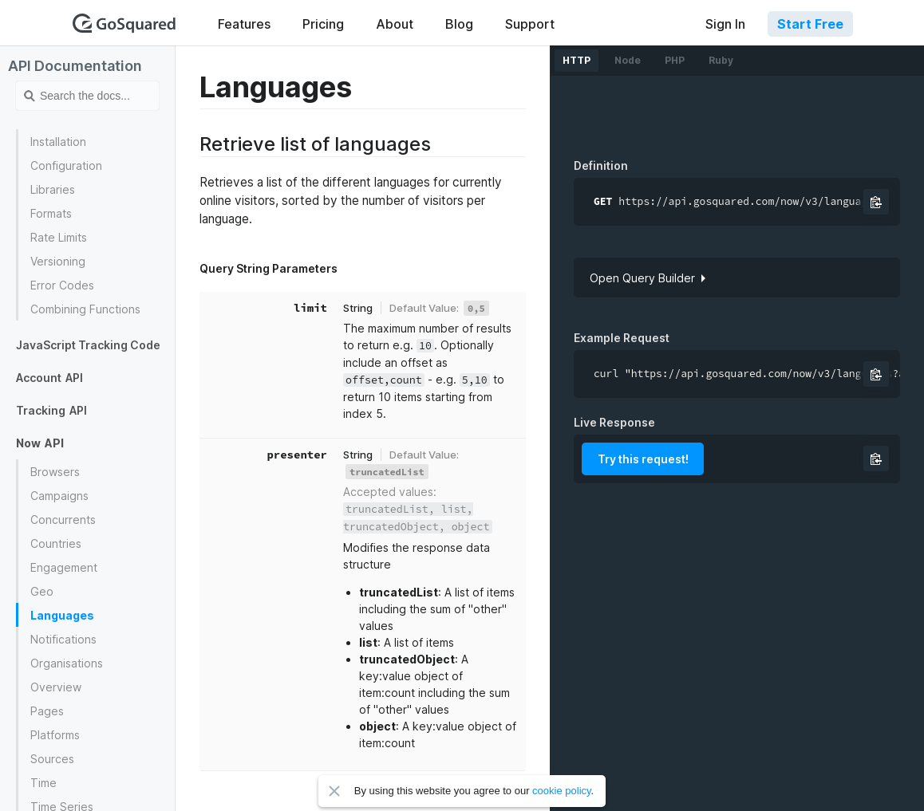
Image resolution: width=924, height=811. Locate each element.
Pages (47, 711)
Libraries (52, 189)
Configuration (66, 165)
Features (244, 24)
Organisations (66, 663)
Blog (459, 24)
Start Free (810, 24)
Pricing (323, 24)
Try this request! (643, 459)
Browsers (55, 471)
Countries (55, 543)
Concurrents (63, 519)
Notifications (63, 639)
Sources (52, 759)
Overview (55, 687)
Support (530, 24)
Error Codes (62, 285)
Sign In (725, 24)
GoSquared (124, 23)
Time (43, 782)
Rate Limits (58, 237)
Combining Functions (85, 309)
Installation (58, 141)
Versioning (57, 261)
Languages (62, 615)
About (394, 24)
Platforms (55, 735)
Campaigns (59, 495)
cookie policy (561, 791)
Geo (41, 591)
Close (334, 791)
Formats (51, 213)
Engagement (63, 567)
